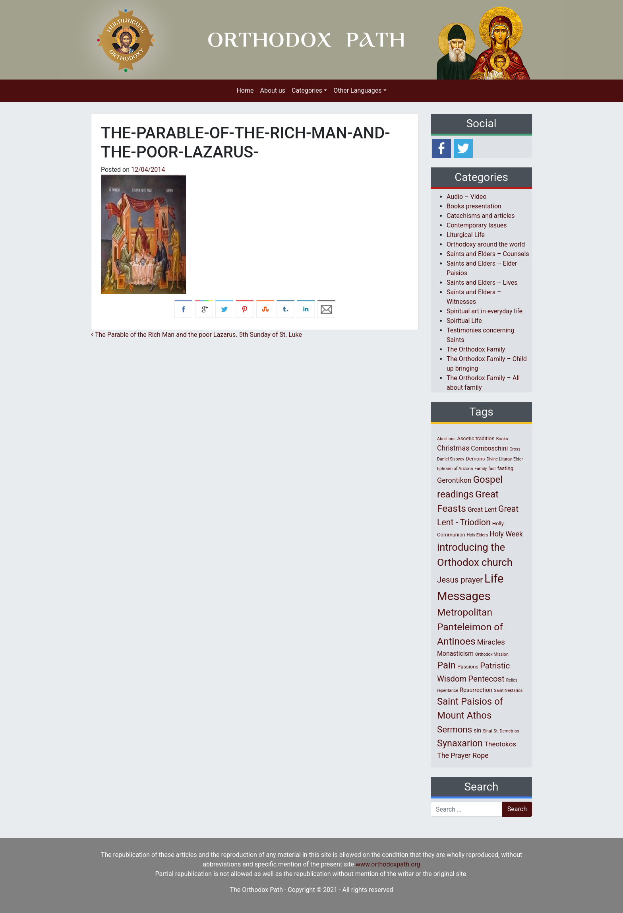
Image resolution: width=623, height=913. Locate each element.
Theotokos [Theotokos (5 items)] (500, 744)
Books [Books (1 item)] (502, 438)
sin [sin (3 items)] (477, 730)
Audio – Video (466, 196)
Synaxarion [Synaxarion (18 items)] (460, 743)
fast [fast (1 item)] (492, 468)
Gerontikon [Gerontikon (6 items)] (454, 480)
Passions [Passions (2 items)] (467, 667)
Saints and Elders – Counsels (488, 254)
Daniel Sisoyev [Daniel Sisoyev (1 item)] (450, 459)
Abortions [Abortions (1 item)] (446, 438)
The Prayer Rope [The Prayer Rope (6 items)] (463, 755)
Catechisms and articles (481, 216)
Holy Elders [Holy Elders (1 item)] (477, 535)
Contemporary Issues (477, 225)
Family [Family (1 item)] (480, 468)
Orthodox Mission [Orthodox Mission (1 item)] (492, 654)
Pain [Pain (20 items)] (446, 665)
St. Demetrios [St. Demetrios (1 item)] (506, 731)
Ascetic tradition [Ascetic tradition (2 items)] (475, 438)
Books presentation (474, 206)
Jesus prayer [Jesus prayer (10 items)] (460, 580)
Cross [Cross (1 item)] (514, 449)
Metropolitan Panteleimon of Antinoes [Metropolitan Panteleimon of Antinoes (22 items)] (470, 626)
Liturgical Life (466, 235)
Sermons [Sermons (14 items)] (454, 729)
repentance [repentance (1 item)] (447, 690)
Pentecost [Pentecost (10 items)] (486, 679)
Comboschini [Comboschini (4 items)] (489, 448)
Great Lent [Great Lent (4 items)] (482, 509)
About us (272, 90)
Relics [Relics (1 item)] (511, 680)
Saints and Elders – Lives (482, 282)
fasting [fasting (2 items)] (505, 468)
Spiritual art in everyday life (484, 311)
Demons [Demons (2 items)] (475, 459)
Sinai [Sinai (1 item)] (487, 731)
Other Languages (357, 90)
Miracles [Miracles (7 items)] (491, 642)
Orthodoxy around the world (486, 244)
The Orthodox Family (476, 349)
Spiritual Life (464, 320)
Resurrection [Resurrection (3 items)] (476, 689)
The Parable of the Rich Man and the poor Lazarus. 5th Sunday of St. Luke (196, 334)
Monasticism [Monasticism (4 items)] (455, 653)
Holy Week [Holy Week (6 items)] (506, 534)
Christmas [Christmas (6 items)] (453, 448)
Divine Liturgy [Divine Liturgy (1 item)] (499, 459)
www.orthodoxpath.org (388, 864)
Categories (307, 90)
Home (244, 90)
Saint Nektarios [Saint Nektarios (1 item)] (508, 690)
